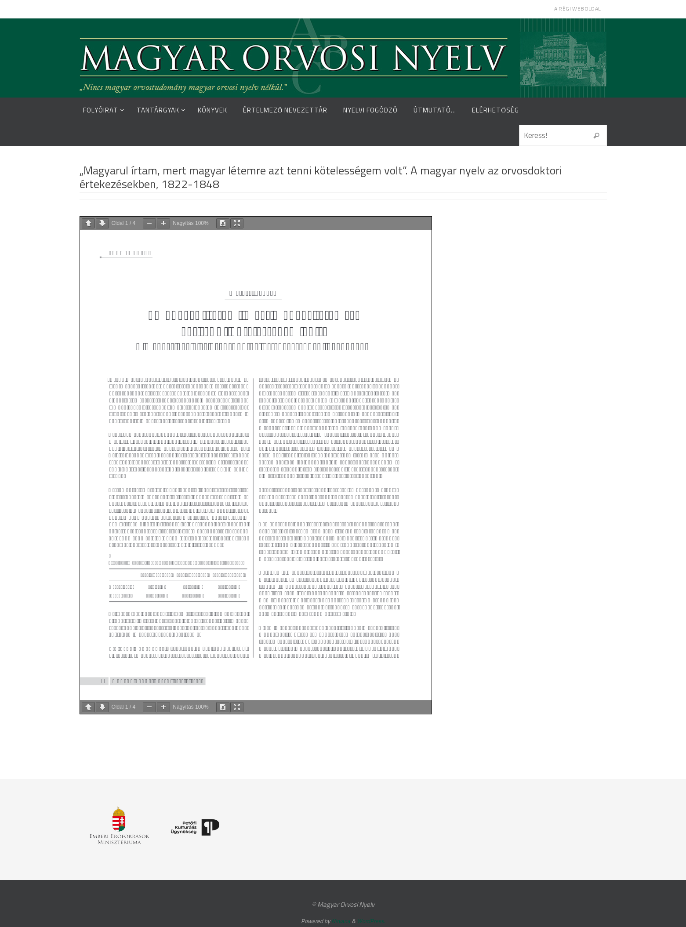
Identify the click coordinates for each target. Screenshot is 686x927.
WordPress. (371, 920)
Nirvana (340, 920)
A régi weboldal (577, 8)
